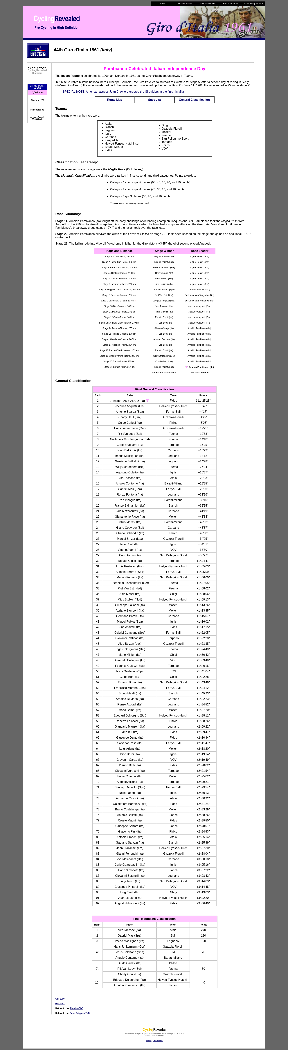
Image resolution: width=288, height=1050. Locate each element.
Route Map (114, 99)
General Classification (194, 99)
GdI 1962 (59, 1003)
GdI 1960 (59, 999)
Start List (154, 99)
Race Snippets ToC (79, 1013)
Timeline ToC (76, 1008)
